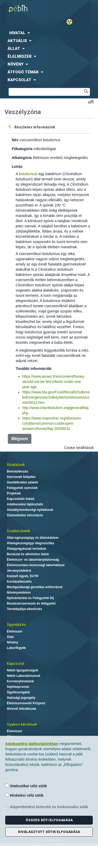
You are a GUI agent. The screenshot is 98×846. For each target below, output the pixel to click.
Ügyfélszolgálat (18, 692)
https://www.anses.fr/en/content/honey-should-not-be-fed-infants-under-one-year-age (53, 381)
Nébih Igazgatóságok (22, 670)
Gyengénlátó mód (71, 22)
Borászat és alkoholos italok (28, 554)
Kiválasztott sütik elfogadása (49, 832)
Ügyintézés (16, 625)
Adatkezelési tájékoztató (25, 504)
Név (15, 140)
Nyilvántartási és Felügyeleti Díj (30, 598)
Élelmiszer (14, 631)
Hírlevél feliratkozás (21, 709)
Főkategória (22, 149)
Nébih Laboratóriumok (23, 676)
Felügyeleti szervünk (22, 488)
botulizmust (28, 174)
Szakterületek (18, 531)
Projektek (14, 493)
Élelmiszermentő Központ (26, 703)
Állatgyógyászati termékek (26, 549)
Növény (12, 642)
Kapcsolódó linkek (20, 499)
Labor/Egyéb (16, 648)
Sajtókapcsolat (18, 687)
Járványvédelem (19, 570)
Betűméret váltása (91, 101)
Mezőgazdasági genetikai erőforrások (34, 587)
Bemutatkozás (17, 471)
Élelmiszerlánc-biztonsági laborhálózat (36, 565)
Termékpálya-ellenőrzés (24, 609)
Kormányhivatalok (20, 681)
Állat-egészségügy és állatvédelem (32, 538)
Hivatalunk (16, 465)
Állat (10, 637)
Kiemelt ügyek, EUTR (22, 576)
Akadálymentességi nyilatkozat (30, 510)
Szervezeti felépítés (21, 477)
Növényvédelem (19, 592)
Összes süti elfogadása (49, 820)
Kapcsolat (15, 663)
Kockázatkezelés (19, 581)
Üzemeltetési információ (25, 515)
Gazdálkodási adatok (22, 482)
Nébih (24, 8)
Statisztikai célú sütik (26, 786)
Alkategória (22, 158)
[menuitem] (49, 33)
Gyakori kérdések (22, 724)
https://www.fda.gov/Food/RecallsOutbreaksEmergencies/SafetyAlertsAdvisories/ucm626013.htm (56, 397)
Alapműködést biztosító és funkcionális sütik (46, 806)
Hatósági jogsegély (21, 698)
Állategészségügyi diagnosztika (30, 543)
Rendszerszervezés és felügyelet (31, 603)
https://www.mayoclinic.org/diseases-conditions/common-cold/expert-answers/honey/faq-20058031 (52, 423)
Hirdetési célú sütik (24, 795)
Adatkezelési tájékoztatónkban (31, 744)
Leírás (17, 166)
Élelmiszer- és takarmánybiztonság (33, 559)
